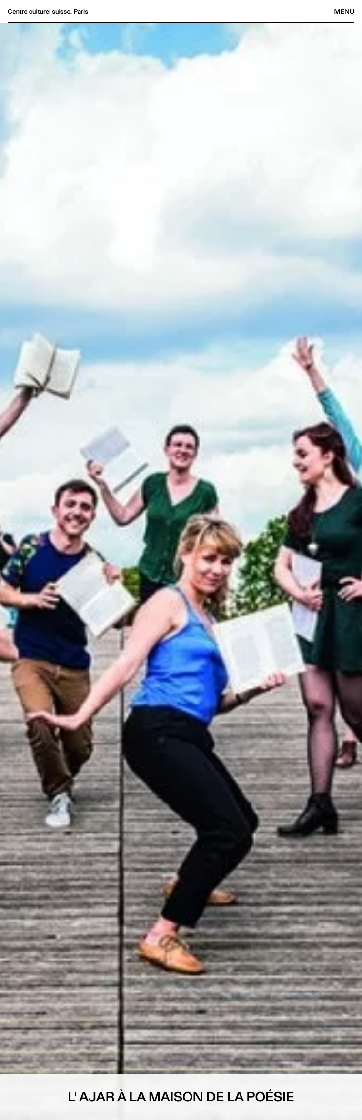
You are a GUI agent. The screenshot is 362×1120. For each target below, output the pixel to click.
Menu (344, 11)
